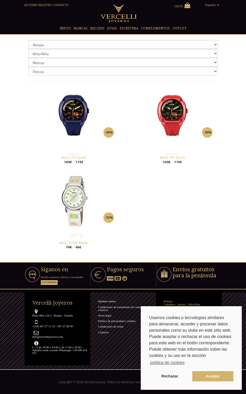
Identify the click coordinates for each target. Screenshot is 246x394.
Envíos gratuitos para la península (194, 272)
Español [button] (212, 5)
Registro (45, 4)
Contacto (60, 4)
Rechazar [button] (169, 376)
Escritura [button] (129, 28)
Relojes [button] (97, 28)
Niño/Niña (194, 304)
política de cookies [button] (167, 362)
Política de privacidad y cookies (117, 321)
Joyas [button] (112, 28)
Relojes (168, 301)
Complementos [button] (155, 28)
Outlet (180, 28)
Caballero (169, 304)
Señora (181, 304)
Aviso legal (104, 315)
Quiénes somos (107, 301)
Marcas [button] (81, 28)
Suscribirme (49, 282)
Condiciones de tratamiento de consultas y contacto (123, 308)
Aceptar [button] (213, 376)
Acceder (30, 4)
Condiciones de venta (110, 326)
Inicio (65, 28)
